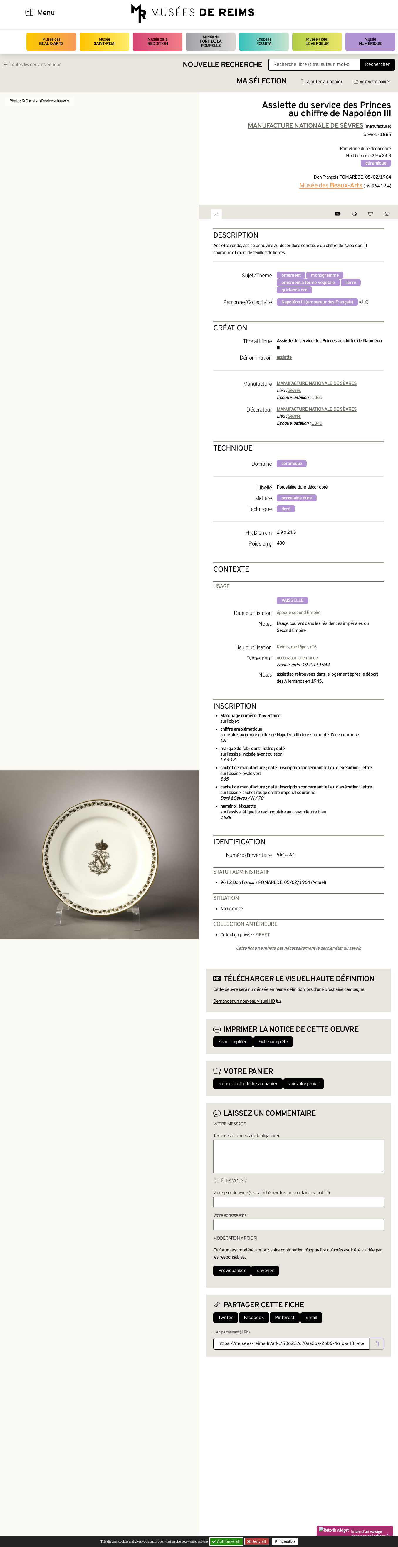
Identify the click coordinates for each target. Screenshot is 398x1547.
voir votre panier (372, 82)
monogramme (325, 275)
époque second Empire (299, 613)
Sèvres (294, 391)
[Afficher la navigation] (29, 13)
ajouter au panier (321, 82)
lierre (350, 283)
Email (311, 1318)
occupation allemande (297, 658)
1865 (316, 398)
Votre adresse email (230, 1216)
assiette (284, 357)
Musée (104, 41)
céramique (375, 163)
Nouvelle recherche (223, 65)
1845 (316, 424)
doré (285, 509)
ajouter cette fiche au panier (248, 1084)
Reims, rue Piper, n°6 (297, 647)
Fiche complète (273, 1042)
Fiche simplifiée (233, 1042)
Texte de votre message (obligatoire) (246, 1136)
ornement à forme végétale (308, 283)
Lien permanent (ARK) (231, 1332)
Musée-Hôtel (317, 41)
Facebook (254, 1318)
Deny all (258, 1541)
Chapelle (263, 41)
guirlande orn (294, 290)
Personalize (285, 1541)
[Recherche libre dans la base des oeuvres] (314, 65)
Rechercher (377, 65)
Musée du (210, 42)
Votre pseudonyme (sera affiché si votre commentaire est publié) (271, 1193)
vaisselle (292, 601)
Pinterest (285, 1318)
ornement (291, 275)
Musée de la (157, 41)
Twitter (225, 1318)
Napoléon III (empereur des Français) (317, 302)
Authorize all (226, 1541)
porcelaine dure (296, 498)
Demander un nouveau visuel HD (244, 1001)
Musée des (51, 41)
